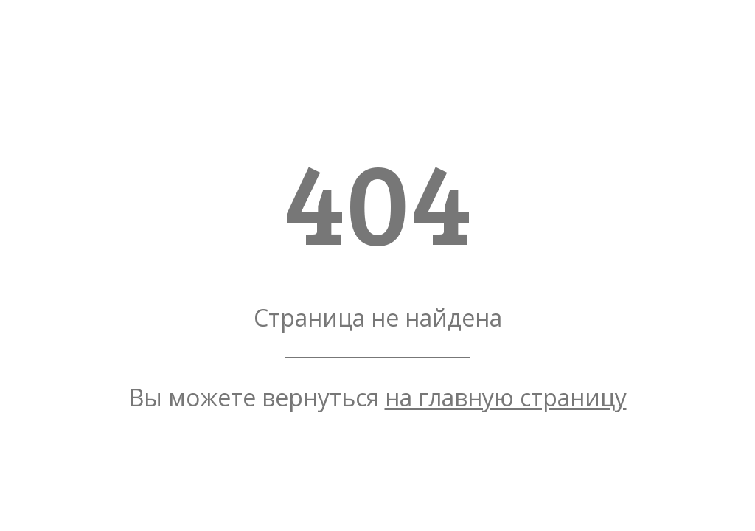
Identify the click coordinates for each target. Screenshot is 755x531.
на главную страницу (506, 397)
